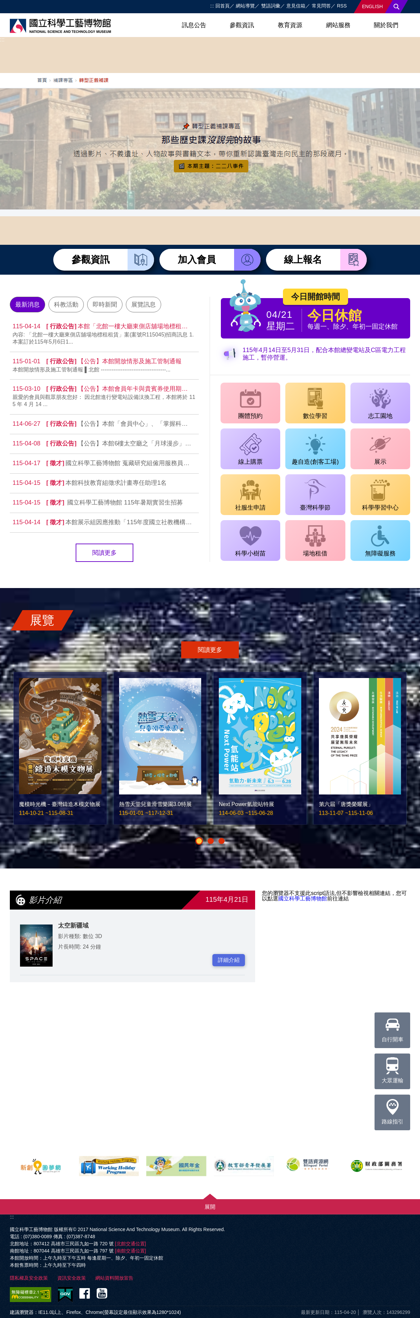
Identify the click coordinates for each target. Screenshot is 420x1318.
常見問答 (321, 5)
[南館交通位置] (130, 1250)
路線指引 (392, 1109)
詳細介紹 (229, 960)
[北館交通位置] (130, 1243)
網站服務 (338, 25)
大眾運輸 (392, 1068)
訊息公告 (194, 25)
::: (212, 5)
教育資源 (290, 25)
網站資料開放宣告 (114, 1278)
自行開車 (392, 1027)
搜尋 (396, 6)
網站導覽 (245, 5)
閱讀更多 (104, 552)
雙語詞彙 (270, 5)
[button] (199, 841)
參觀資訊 (242, 25)
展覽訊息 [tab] (143, 304)
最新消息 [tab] (27, 304)
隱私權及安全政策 (29, 1278)
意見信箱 (295, 5)
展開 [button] (210, 1207)
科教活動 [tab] (66, 304)
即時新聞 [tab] (105, 304)
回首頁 (222, 5)
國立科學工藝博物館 (302, 898)
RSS (342, 5)
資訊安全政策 (71, 1278)
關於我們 (386, 25)
